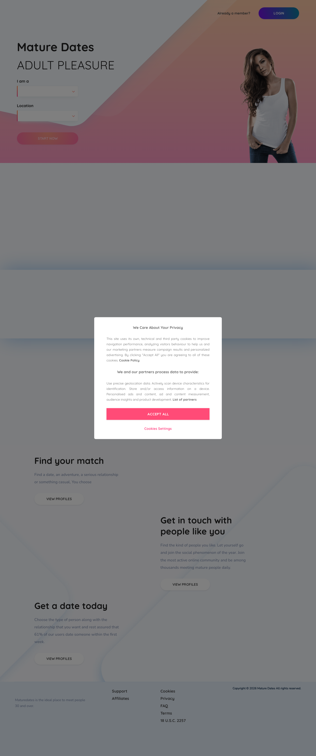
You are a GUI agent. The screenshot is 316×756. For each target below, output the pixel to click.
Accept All (158, 414)
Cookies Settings (158, 429)
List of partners (185, 400)
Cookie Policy (129, 361)
